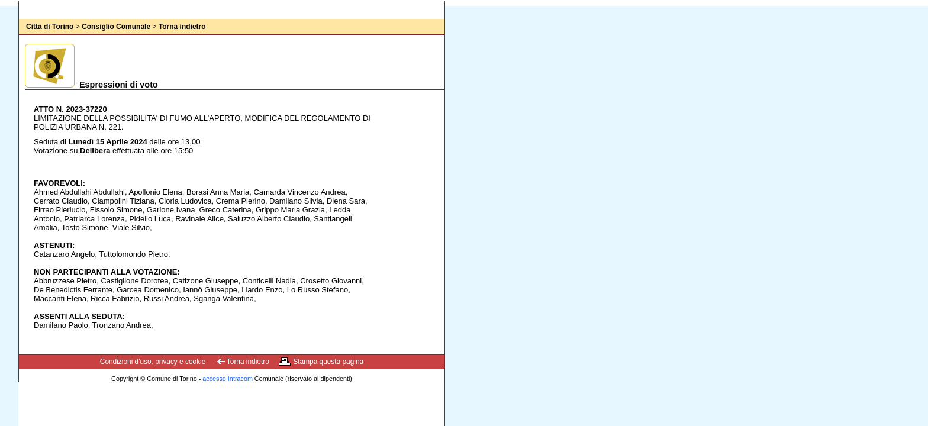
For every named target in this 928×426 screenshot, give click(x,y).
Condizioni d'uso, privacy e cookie (153, 361)
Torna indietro (182, 26)
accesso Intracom (227, 378)
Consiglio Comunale (116, 26)
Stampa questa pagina (328, 361)
